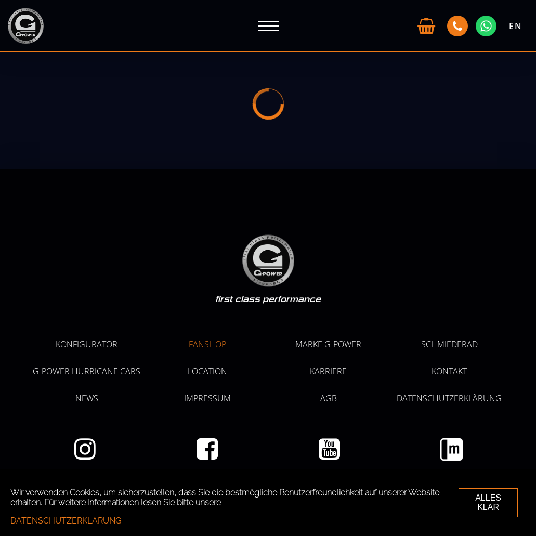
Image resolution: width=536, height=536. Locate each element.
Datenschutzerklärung (449, 398)
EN (515, 26)
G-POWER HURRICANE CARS (86, 371)
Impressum (207, 398)
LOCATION (207, 371)
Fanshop (207, 344)
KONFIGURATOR (86, 344)
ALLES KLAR (488, 502)
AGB (328, 398)
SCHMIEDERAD (449, 344)
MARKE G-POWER (328, 344)
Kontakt (449, 371)
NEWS (86, 398)
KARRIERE (328, 371)
